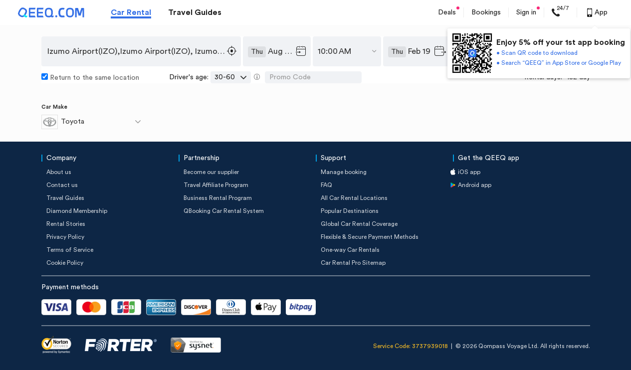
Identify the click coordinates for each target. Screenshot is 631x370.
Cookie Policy (64, 263)
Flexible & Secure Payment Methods (370, 237)
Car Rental (131, 12)
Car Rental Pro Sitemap (353, 263)
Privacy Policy (65, 237)
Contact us (62, 185)
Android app (474, 185)
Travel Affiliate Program (216, 185)
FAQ (326, 185)
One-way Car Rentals (350, 250)
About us (58, 172)
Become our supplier (211, 172)
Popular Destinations (350, 211)
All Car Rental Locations (354, 198)
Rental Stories (65, 224)
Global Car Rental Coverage (359, 224)
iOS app (469, 172)
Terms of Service (69, 250)
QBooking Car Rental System (224, 211)
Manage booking (344, 172)
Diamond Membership (76, 211)
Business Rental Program (218, 198)
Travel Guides (194, 12)
